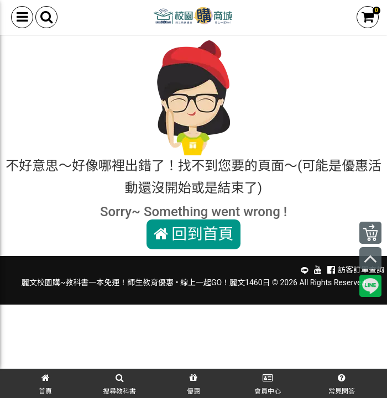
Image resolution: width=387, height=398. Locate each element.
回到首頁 (194, 234)
